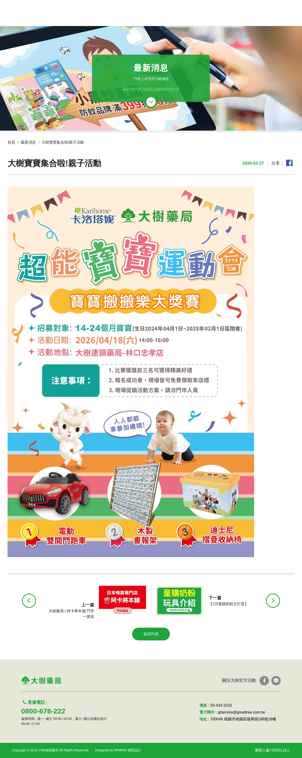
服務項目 (210, 18)
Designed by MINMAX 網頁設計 (118, 750)
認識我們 (256, 18)
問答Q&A (233, 18)
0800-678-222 (43, 711)
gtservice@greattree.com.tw (241, 712)
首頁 (11, 142)
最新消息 (164, 18)
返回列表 (151, 634)
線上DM (142, 18)
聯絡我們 (279, 18)
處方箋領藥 (118, 18)
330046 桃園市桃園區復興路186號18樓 (243, 719)
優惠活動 (187, 18)
